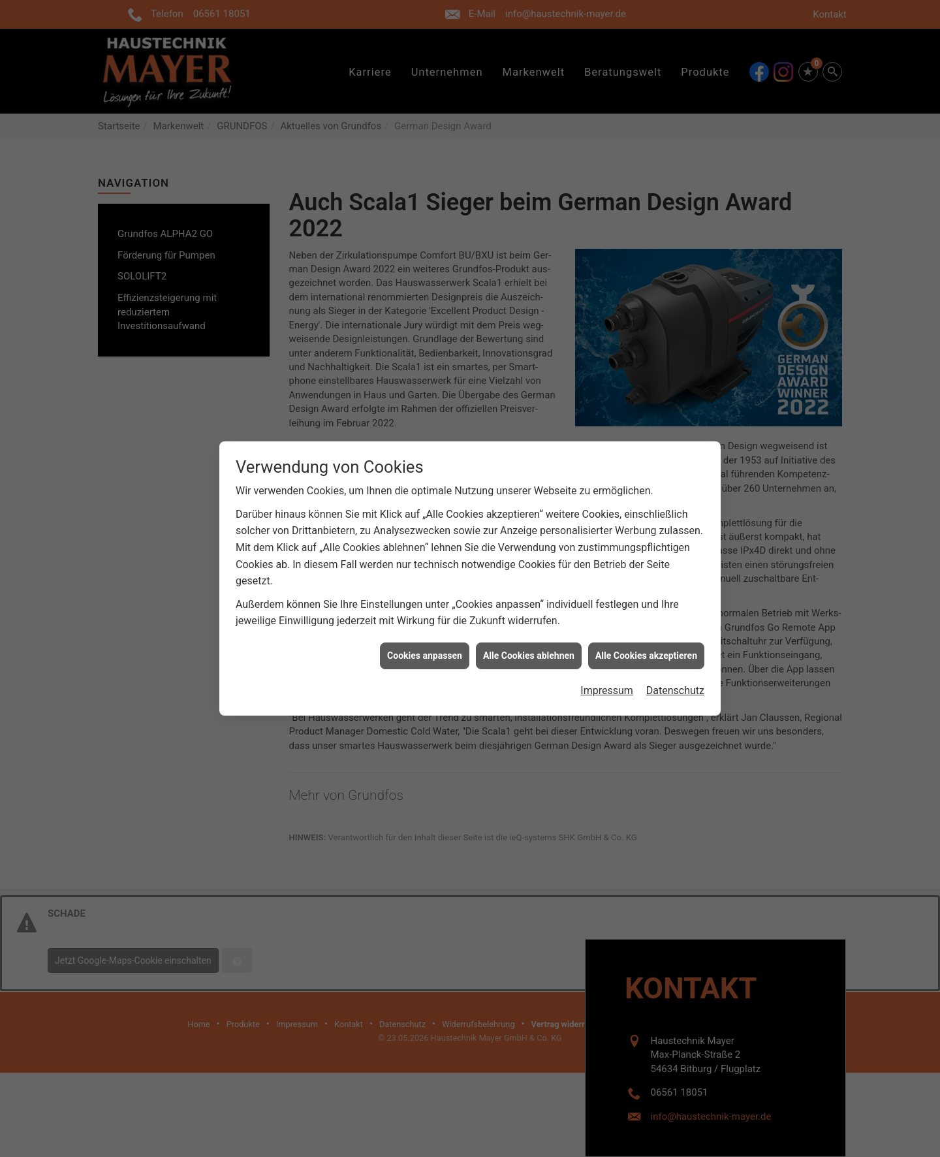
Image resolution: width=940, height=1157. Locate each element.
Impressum (606, 677)
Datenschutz (675, 677)
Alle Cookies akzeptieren (646, 642)
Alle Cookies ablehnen (528, 642)
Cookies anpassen (424, 642)
